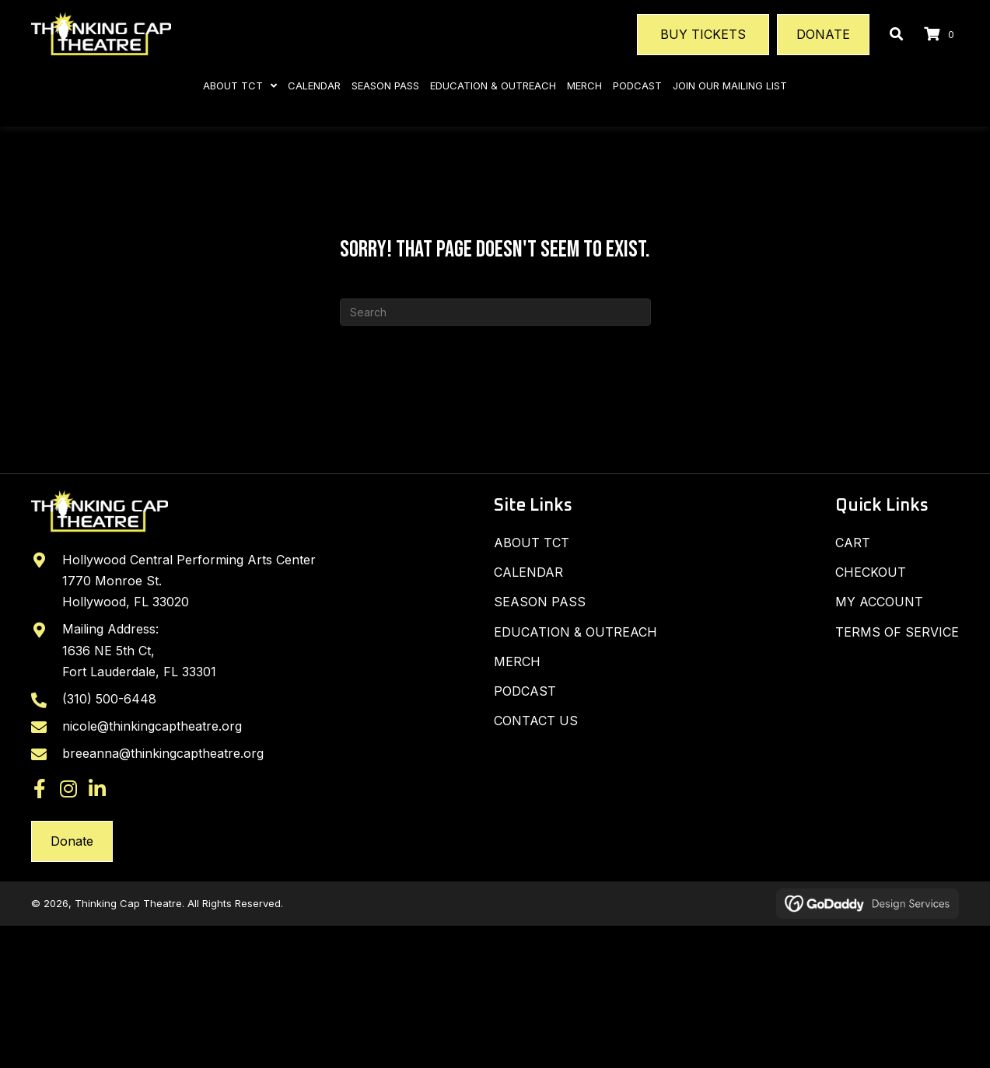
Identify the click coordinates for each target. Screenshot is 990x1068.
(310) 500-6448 (109, 699)
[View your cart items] (941, 34)
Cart (852, 542)
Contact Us (536, 720)
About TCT (531, 542)
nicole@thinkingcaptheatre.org (152, 727)
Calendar (528, 572)
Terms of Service (897, 632)
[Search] (495, 312)
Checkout (870, 572)
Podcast (525, 691)
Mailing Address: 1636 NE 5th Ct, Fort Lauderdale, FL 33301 (139, 651)
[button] (39, 789)
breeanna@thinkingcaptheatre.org (163, 755)
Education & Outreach (575, 632)
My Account (879, 601)
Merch (517, 661)
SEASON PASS (540, 601)
